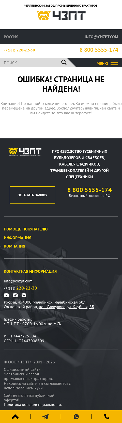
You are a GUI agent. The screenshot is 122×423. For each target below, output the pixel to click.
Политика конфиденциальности (32, 404)
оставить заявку (32, 195)
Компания (14, 246)
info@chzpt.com (101, 36)
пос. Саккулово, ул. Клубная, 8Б (66, 306)
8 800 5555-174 (99, 50)
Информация (17, 237)
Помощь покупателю (26, 228)
